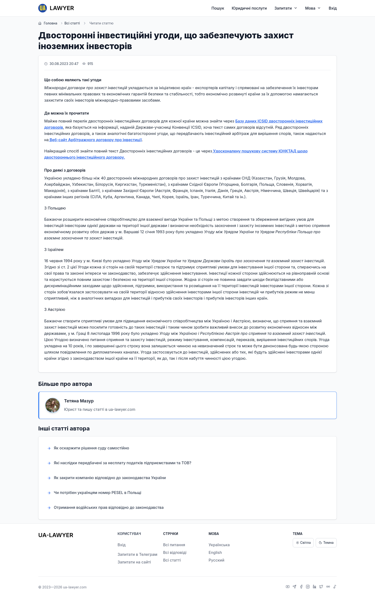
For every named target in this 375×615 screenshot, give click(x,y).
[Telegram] (295, 587)
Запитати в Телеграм (137, 554)
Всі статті (70, 23)
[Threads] (328, 587)
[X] (321, 587)
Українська (219, 544)
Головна (47, 23)
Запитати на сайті (134, 562)
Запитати (286, 8)
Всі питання (174, 544)
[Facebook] (301, 587)
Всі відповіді (175, 552)
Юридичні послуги (249, 8)
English (215, 552)
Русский (216, 560)
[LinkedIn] (315, 587)
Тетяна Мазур (79, 400)
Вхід (333, 8)
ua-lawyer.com (75, 587)
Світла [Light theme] (303, 542)
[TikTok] (335, 587)
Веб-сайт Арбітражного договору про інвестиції (95, 139)
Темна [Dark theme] (326, 542)
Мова (313, 8)
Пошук (217, 8)
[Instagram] (308, 587)
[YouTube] (288, 587)
